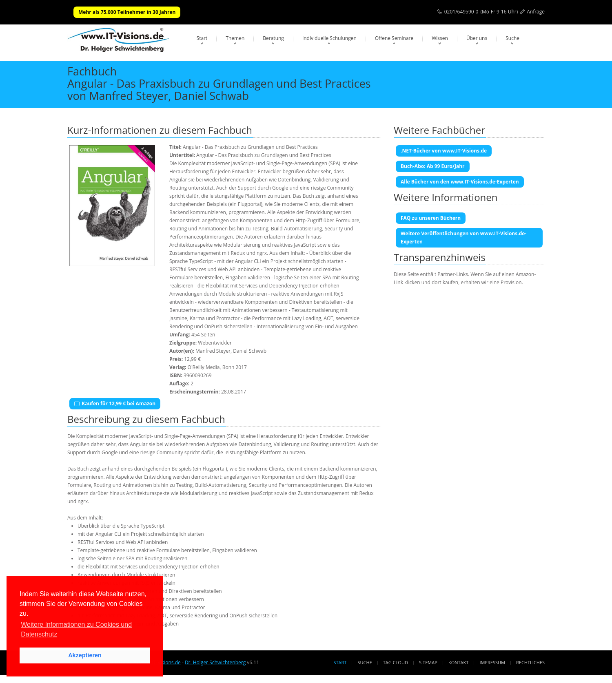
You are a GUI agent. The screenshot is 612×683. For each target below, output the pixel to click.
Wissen (440, 38)
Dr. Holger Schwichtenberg (215, 662)
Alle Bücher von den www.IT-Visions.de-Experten (460, 181)
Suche (512, 38)
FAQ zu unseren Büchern (431, 217)
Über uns (476, 38)
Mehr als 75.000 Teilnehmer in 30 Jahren (126, 12)
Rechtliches (530, 662)
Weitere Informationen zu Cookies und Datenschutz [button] (76, 629)
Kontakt (458, 662)
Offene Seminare (394, 38)
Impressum (492, 662)
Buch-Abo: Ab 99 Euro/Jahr (433, 166)
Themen (235, 38)
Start (202, 38)
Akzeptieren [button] (85, 655)
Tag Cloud (395, 662)
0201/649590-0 (461, 11)
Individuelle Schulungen (329, 38)
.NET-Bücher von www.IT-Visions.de (444, 150)
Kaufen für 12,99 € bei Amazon (114, 403)
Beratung (273, 38)
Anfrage (536, 11)
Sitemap (428, 662)
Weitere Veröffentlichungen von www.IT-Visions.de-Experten (463, 237)
